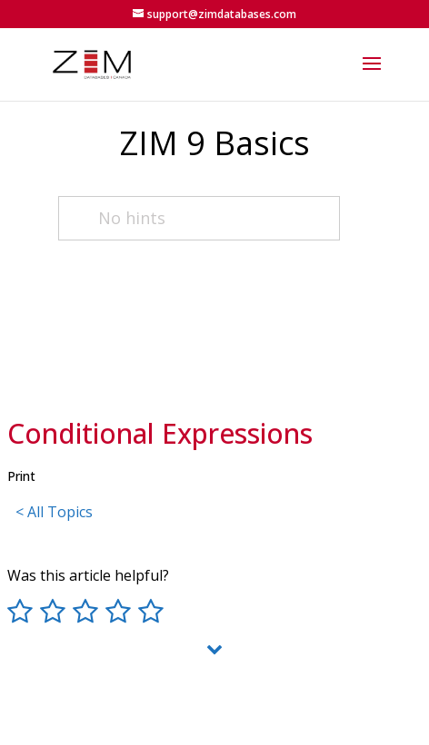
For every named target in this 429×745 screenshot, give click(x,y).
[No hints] (199, 218)
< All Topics (54, 512)
